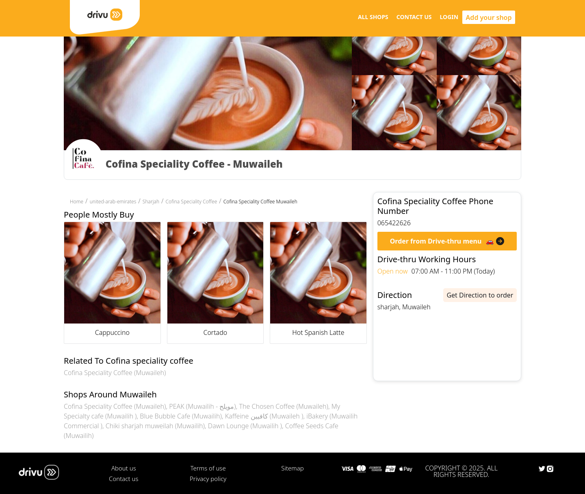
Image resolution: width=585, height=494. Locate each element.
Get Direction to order (479, 295)
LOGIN (449, 17)
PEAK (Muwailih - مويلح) (202, 406)
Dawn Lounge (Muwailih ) (245, 425)
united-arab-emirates (113, 201)
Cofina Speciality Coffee (191, 201)
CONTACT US (414, 17)
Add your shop (489, 17)
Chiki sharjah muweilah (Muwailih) (155, 425)
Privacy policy (208, 479)
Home (76, 201)
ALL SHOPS (373, 17)
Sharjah (151, 201)
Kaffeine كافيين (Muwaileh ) (264, 416)
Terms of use (208, 468)
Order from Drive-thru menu (436, 241)
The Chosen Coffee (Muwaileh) (283, 406)
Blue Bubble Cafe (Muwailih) (181, 416)
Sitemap (292, 468)
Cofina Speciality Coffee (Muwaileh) (115, 372)
